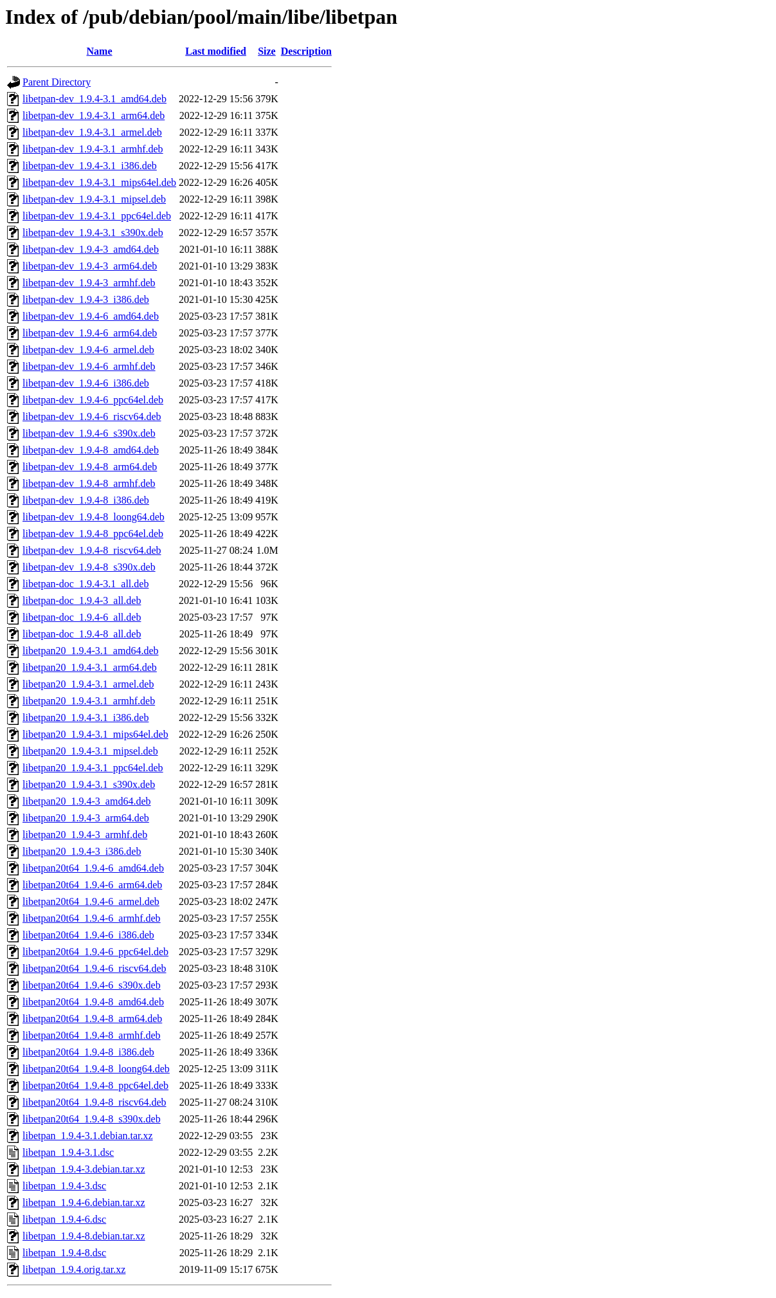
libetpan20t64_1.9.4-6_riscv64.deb (95, 968)
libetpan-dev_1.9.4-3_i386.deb (86, 299)
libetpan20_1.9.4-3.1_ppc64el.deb (93, 767)
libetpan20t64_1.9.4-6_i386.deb (88, 934)
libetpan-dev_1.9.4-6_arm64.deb (90, 332)
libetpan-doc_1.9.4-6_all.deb (82, 617)
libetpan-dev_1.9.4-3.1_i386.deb (90, 165)
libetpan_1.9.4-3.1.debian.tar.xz (88, 1135)
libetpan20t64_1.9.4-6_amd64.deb (93, 868)
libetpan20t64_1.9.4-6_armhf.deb (92, 918)
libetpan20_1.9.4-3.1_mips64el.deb (95, 734)
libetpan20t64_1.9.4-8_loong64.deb (96, 1068)
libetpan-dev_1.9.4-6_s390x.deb (89, 433)
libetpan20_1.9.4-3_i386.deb (82, 851)
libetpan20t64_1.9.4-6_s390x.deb (92, 985)
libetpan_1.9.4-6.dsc (64, 1219)
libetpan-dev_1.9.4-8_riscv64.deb (92, 550)
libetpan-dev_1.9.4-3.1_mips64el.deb (99, 182)
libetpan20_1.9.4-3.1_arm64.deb (90, 667)
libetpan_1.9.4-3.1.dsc (68, 1152)
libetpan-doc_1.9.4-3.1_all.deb (86, 583)
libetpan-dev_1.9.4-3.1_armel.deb (92, 132)
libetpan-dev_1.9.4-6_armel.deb (88, 349)
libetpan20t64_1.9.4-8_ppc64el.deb (95, 1085)
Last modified (215, 51)
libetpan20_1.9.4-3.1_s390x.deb (89, 784)
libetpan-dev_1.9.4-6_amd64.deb (91, 316)
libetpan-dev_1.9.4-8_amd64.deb (91, 449)
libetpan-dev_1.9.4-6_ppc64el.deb (93, 399)
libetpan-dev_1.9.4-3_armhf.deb (89, 282)
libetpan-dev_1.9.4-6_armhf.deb (89, 366)
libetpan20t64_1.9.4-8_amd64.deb (93, 1001)
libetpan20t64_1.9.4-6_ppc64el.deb (95, 951)
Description (306, 51)
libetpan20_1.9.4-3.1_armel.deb (88, 684)
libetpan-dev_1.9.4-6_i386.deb (86, 383)
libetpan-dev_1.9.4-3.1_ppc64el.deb (97, 215)
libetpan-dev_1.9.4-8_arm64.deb (90, 466)
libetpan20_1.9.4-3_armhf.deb (85, 834)
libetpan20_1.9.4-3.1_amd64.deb (91, 650)
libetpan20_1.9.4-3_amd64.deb (87, 801)
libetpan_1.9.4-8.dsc (64, 1252)
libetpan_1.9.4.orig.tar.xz (74, 1269)
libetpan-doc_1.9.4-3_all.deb (82, 600)
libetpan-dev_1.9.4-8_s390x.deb (89, 567)
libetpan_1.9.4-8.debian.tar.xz (84, 1235)
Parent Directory (57, 82)
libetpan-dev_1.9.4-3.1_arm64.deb (94, 115)
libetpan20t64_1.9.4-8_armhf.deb (92, 1035)
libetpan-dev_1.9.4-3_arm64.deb (90, 266)
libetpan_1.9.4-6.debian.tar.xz (84, 1202)
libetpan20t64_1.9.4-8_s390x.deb (92, 1118)
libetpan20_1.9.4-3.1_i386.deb (86, 717)
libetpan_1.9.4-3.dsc (64, 1185)
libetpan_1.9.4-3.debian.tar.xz (84, 1169)
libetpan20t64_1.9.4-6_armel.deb (91, 901)
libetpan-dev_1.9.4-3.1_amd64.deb (95, 98)
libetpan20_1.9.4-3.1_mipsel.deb (90, 750)
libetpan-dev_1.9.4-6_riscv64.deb (92, 416)
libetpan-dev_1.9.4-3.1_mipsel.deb (94, 199)
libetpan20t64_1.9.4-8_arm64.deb (92, 1018)
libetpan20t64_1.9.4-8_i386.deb (88, 1052)
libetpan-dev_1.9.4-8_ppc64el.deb (93, 533)
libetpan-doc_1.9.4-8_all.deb (82, 633)
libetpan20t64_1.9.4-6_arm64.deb (92, 884)
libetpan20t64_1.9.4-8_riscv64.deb (95, 1102)
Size (267, 51)
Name (100, 51)
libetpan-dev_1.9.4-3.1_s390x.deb (93, 232)
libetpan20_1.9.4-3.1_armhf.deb (89, 700)
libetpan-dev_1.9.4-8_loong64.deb (94, 516)
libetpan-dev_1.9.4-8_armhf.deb (89, 483)
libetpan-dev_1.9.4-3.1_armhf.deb (93, 148)
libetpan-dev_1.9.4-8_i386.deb (86, 500)
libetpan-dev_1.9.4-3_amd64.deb (91, 249)
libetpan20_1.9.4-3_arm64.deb (86, 817)
